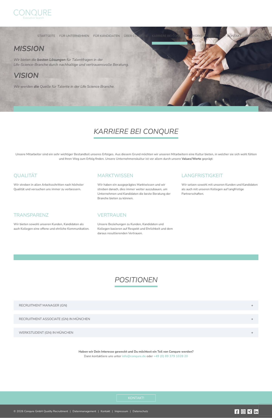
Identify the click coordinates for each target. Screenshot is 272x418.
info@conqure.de (134, 356)
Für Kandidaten (106, 36)
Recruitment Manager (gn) (43, 305)
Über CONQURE (136, 36)
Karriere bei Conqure (169, 36)
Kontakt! (136, 398)
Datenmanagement (84, 411)
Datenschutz (140, 411)
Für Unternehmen (74, 36)
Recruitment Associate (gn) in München (55, 319)
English (252, 36)
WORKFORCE (201, 36)
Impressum (121, 411)
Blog (219, 36)
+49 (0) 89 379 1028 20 (171, 356)
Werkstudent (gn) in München (46, 332)
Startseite (46, 36)
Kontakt (234, 36)
